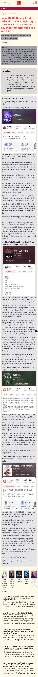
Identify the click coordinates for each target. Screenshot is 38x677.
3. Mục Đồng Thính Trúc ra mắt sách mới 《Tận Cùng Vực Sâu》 (20, 83)
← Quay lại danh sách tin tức (10, 14)
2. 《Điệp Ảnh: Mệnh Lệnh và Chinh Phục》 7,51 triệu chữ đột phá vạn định (20, 79)
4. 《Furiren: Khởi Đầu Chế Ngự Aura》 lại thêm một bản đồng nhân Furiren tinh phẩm (21, 89)
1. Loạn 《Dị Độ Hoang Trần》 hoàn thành (21, 75)
